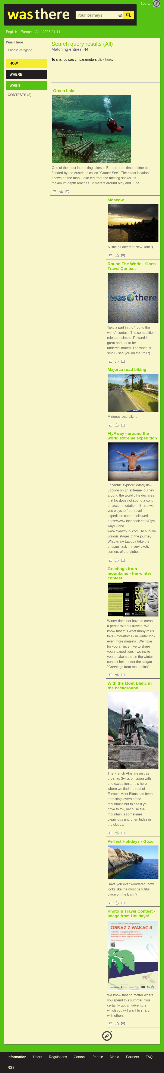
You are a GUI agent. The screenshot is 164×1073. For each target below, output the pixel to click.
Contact (79, 1057)
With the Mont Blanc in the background (130, 685)
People (97, 1057)
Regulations (58, 1057)
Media (114, 1057)
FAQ (149, 1057)
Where (16, 74)
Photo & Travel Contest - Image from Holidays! (131, 913)
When (15, 85)
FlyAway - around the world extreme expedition (132, 435)
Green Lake (64, 90)
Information (16, 1057)
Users (37, 1057)
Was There (14, 42)
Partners (132, 1057)
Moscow (116, 200)
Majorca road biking (127, 369)
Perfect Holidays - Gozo (131, 841)
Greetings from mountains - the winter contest (129, 573)
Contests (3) (19, 95)
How (14, 63)
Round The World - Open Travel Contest (132, 266)
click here (105, 59)
